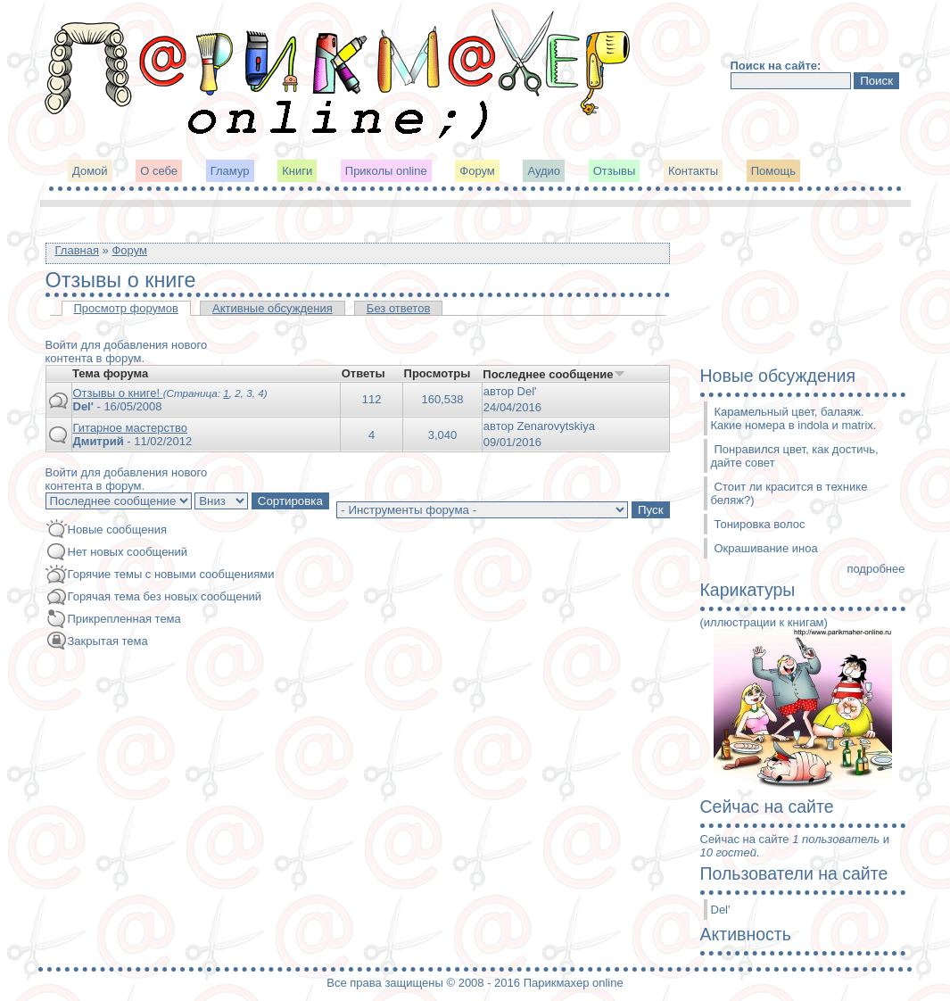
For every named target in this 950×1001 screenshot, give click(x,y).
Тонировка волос (760, 524)
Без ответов (398, 308)
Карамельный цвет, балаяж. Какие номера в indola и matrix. (794, 418)
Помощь (773, 171)
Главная (77, 250)
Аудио (543, 171)
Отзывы (614, 171)
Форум (477, 171)
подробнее (876, 568)
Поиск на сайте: (776, 65)
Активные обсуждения (272, 308)
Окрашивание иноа (766, 548)
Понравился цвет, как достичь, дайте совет (795, 456)
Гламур (230, 171)
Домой (90, 171)
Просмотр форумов (126, 308)
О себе (159, 171)
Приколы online (386, 171)
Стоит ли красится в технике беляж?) (789, 493)
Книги (297, 171)
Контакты (693, 171)
